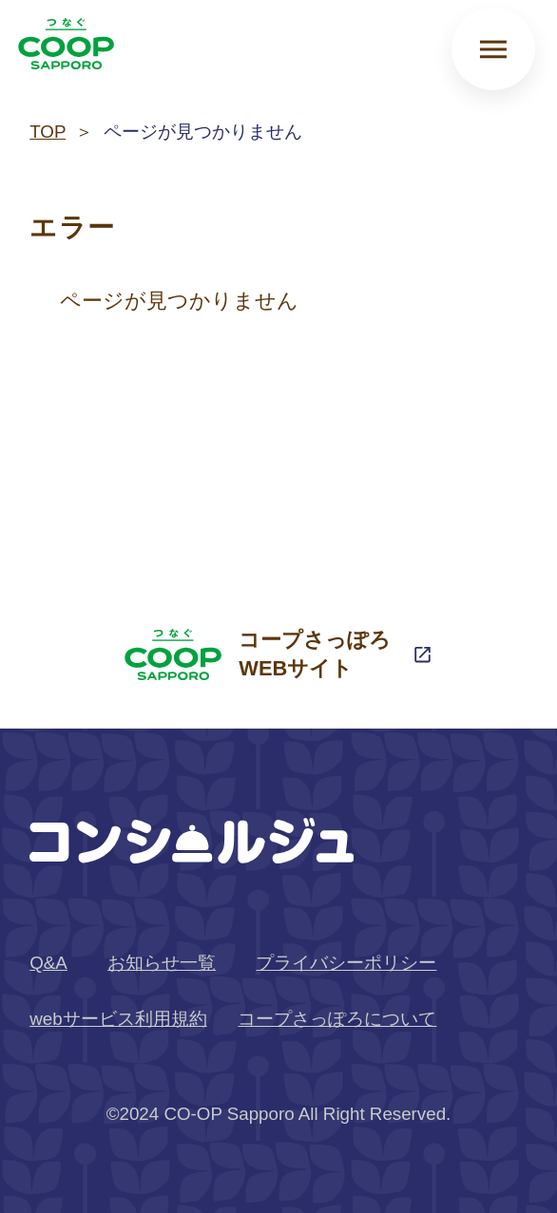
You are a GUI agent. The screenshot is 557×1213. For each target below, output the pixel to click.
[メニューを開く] (493, 49)
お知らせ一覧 (161, 963)
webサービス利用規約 (117, 1019)
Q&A (48, 963)
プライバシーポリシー (346, 963)
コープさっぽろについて (337, 1019)
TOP (47, 132)
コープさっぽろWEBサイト (258, 654)
